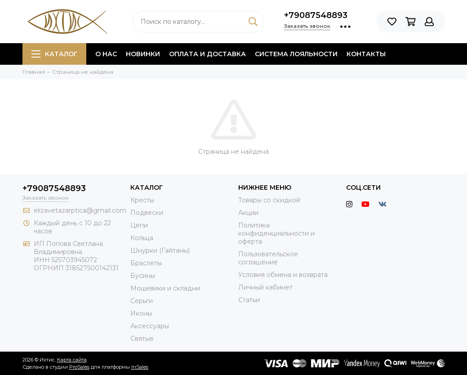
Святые (142, 339)
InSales (139, 367)
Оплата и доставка (207, 54)
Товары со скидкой (269, 200)
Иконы (141, 313)
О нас (106, 54)
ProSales (79, 367)
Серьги (141, 301)
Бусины (142, 276)
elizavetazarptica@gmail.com (80, 210)
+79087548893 (315, 15)
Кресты (142, 200)
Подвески (146, 213)
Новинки (143, 54)
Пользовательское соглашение (268, 258)
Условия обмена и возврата (283, 275)
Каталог (54, 54)
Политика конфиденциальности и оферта (276, 233)
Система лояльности (296, 54)
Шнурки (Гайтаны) (160, 250)
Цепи (139, 225)
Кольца (141, 238)
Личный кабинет (265, 287)
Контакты (366, 54)
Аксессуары (149, 326)
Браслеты (146, 263)
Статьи (249, 300)
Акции (248, 213)
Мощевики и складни (165, 288)
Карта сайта (72, 360)
